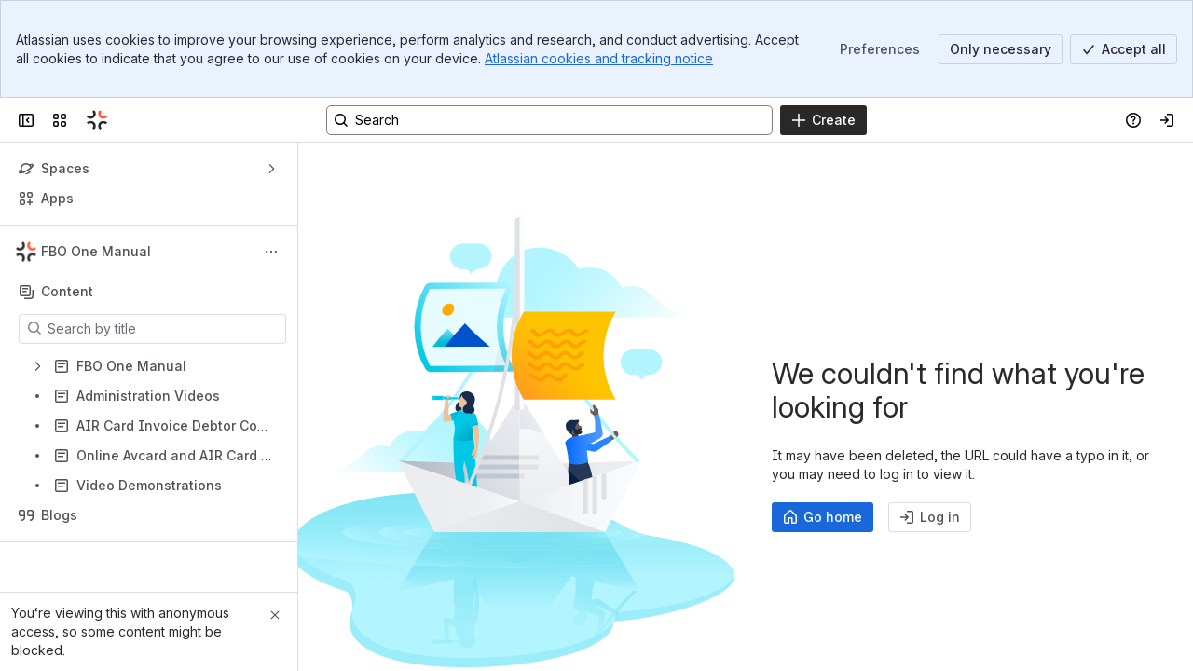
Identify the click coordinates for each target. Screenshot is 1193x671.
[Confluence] (97, 120)
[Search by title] (163, 329)
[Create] (823, 120)
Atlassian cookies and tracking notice (599, 58)
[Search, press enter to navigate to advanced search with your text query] (549, 120)
